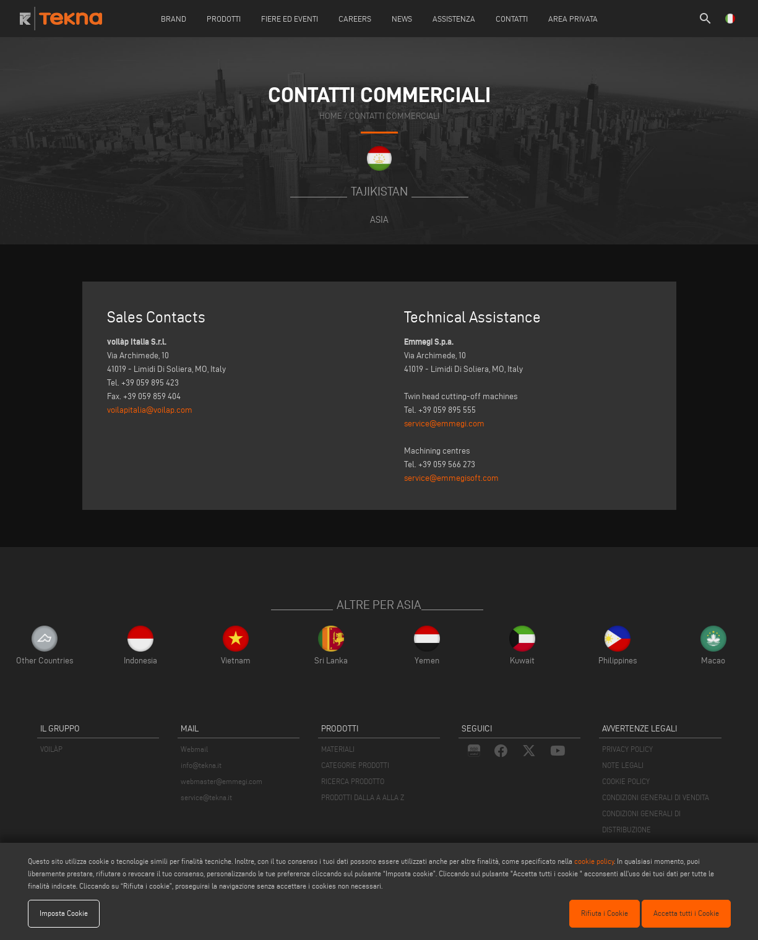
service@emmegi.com (444, 423)
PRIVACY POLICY (627, 749)
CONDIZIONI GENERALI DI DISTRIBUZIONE (641, 821)
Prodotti (224, 18)
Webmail (194, 749)
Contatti (512, 18)
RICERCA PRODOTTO (352, 781)
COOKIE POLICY (626, 781)
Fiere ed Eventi (289, 18)
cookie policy (594, 861)
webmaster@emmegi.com (221, 781)
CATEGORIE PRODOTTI (355, 765)
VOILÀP (51, 749)
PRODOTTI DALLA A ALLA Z (362, 797)
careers (354, 18)
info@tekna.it (201, 765)
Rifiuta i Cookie (604, 913)
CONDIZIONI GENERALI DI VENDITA (655, 797)
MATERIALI (338, 749)
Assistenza (454, 18)
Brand (173, 18)
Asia (379, 219)
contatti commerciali (394, 116)
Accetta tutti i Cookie (686, 913)
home (330, 116)
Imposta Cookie (64, 913)
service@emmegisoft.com (451, 478)
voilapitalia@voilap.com (149, 410)
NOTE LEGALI (623, 765)
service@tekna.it (206, 797)
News (402, 18)
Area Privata (573, 18)
